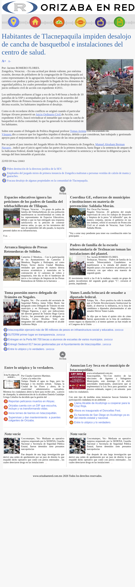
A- (9, 61)
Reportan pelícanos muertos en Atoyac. (31, 401)
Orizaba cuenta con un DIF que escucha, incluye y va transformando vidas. (32, 407)
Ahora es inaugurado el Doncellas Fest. (97, 410)
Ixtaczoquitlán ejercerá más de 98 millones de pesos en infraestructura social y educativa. (65, 329)
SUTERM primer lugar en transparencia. (36, 334)
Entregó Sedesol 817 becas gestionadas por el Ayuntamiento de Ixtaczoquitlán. (59, 344)
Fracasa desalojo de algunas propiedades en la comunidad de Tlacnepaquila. (47, 180)
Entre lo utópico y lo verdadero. (31, 349)
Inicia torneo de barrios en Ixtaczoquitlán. (32, 413)
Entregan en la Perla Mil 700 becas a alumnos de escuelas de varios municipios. (60, 339)
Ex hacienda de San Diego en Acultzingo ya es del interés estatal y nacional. (102, 416)
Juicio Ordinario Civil (48, 114)
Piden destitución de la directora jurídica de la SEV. (34, 168)
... (9, 236)
